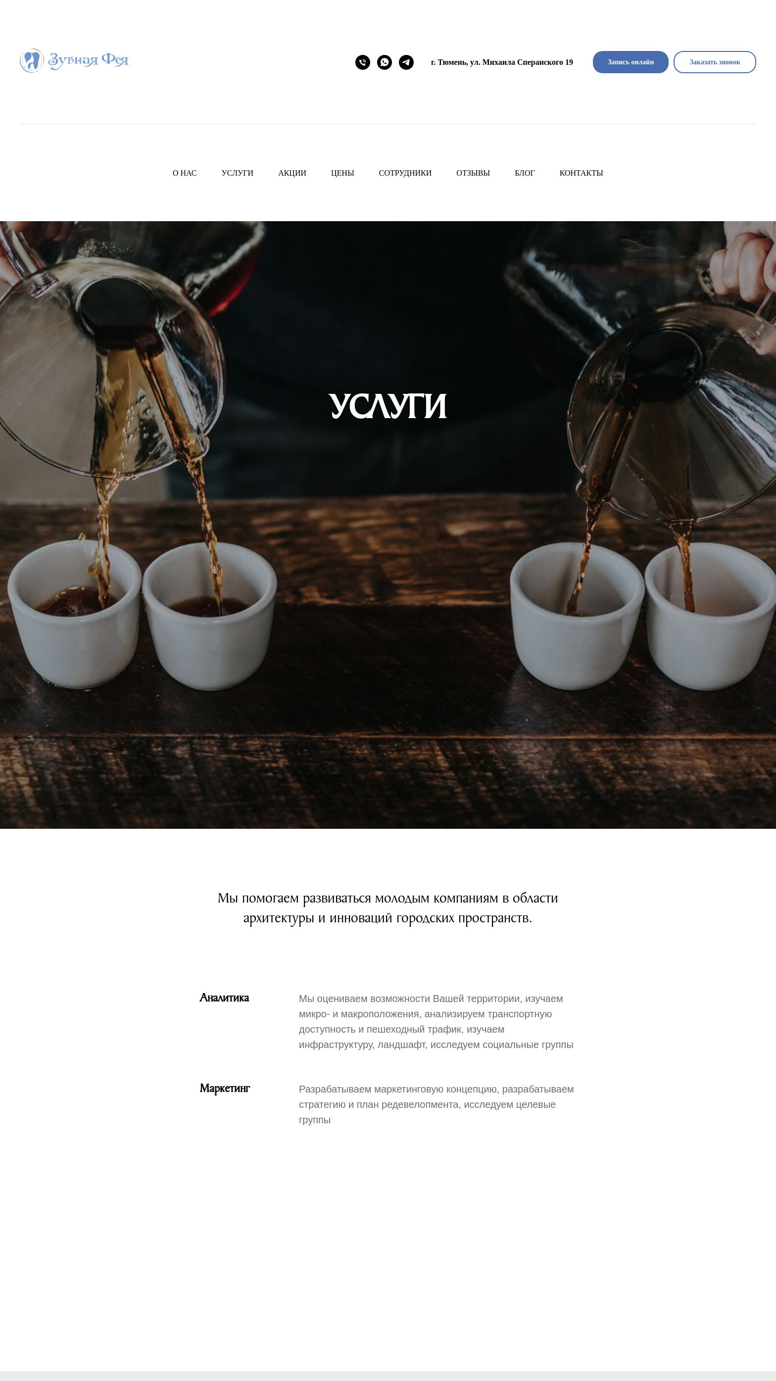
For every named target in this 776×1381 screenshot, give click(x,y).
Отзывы (473, 173)
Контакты (581, 173)
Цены (342, 173)
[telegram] (406, 62)
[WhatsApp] (384, 62)
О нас (185, 173)
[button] (715, 62)
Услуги (238, 173)
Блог (524, 173)
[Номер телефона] (362, 62)
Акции (292, 173)
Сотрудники (405, 173)
